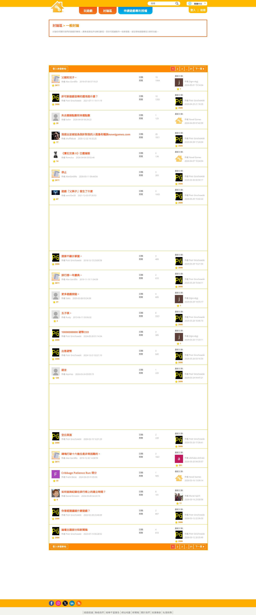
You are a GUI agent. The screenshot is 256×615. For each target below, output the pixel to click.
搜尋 (176, 3)
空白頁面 (66, 455)
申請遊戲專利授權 (135, 11)
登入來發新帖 (59, 89)
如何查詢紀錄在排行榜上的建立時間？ (83, 512)
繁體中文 (198, 3)
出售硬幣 (66, 371)
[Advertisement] (128, 61)
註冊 (203, 10)
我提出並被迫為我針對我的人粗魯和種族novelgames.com (95, 155)
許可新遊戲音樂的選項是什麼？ (79, 117)
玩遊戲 (88, 11)
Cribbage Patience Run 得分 (79, 493)
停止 (64, 193)
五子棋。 (66, 334)
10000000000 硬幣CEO (75, 353)
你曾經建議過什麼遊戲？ (75, 531)
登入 (193, 10)
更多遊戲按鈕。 (70, 315)
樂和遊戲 (57, 7)
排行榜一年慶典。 (71, 296)
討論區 (107, 11)
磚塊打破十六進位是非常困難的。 (81, 474)
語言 (64, 390)
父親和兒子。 (69, 98)
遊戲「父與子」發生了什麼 (77, 212)
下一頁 (198, 89)
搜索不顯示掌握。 (71, 277)
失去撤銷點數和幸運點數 (75, 136)
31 (191, 89)
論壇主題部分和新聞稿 (74, 550)
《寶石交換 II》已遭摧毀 (75, 174)
